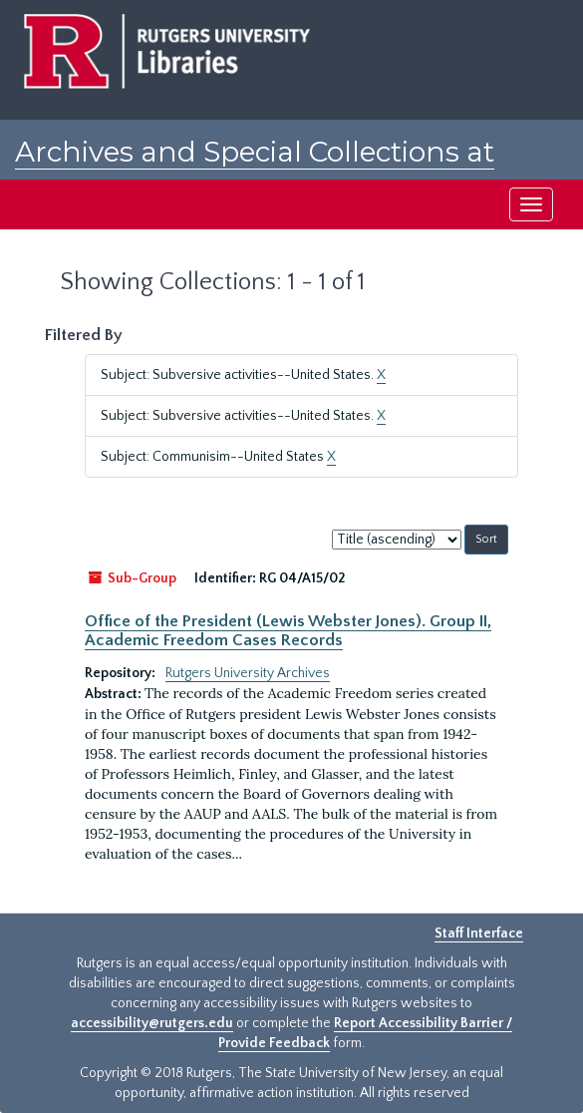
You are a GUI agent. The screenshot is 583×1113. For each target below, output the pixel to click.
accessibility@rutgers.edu (152, 1023)
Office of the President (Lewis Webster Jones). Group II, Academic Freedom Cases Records (288, 630)
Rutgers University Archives (247, 673)
